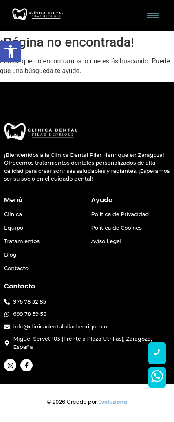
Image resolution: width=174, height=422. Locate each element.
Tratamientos (22, 241)
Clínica (13, 214)
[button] (10, 51)
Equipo (13, 227)
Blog (10, 254)
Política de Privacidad (120, 214)
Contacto (16, 268)
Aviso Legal (106, 241)
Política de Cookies (116, 227)
